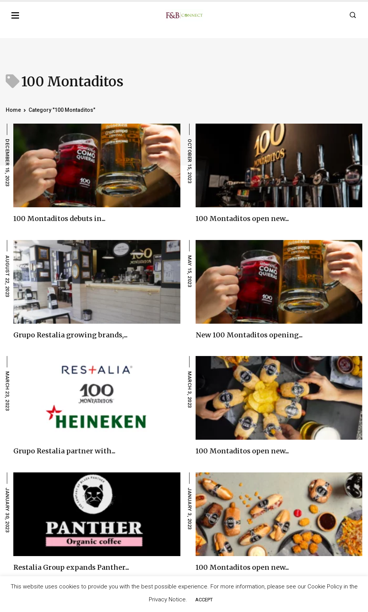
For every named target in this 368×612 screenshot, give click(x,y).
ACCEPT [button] (204, 599)
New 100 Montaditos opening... (249, 335)
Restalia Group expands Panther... (71, 567)
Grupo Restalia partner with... (64, 451)
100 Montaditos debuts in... (59, 218)
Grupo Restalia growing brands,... (70, 335)
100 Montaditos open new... (242, 218)
